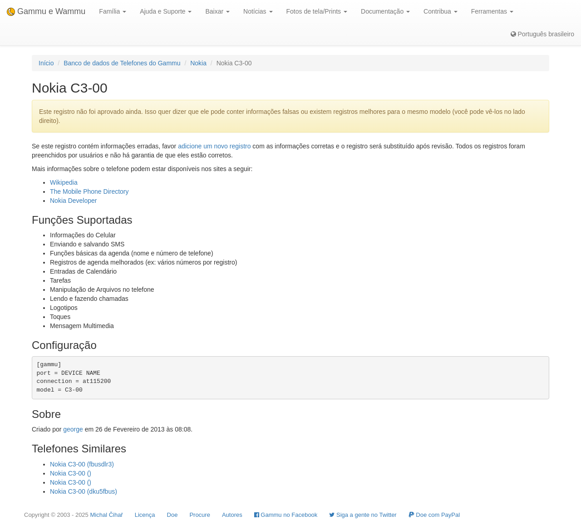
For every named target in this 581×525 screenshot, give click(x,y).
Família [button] (112, 11)
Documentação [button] (385, 11)
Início (46, 63)
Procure (199, 514)
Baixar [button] (217, 11)
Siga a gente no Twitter (362, 514)
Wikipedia (64, 182)
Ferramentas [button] (492, 11)
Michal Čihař (106, 514)
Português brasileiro (542, 34)
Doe (172, 514)
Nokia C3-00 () (70, 473)
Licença (145, 514)
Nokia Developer (73, 200)
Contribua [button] (440, 11)
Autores (232, 514)
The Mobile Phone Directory (89, 191)
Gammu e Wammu (46, 11)
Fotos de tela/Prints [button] (317, 11)
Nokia (198, 63)
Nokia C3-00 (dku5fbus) (83, 491)
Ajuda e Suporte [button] (166, 11)
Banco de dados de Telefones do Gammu (122, 63)
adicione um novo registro (214, 146)
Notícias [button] (257, 11)
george (73, 429)
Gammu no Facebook (286, 514)
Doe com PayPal (434, 514)
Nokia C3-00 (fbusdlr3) (82, 464)
